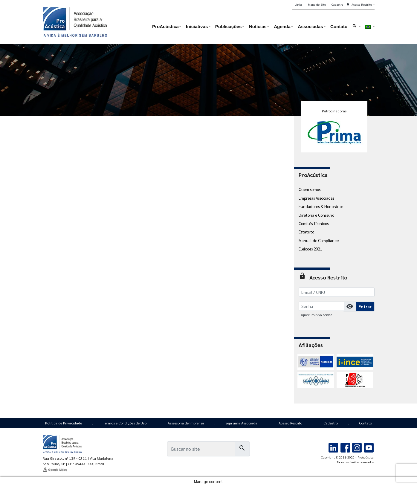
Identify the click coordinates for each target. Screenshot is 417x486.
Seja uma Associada (241, 423)
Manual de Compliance (319, 240)
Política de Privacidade (63, 423)
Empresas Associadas (316, 198)
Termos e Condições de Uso (124, 423)
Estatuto (306, 231)
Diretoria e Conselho (316, 215)
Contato (365, 423)
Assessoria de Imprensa (186, 423)
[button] (356, 28)
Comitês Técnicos (314, 223)
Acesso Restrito (290, 423)
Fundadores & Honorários (321, 206)
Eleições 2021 (310, 248)
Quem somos (309, 189)
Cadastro (330, 423)
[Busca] (201, 448)
